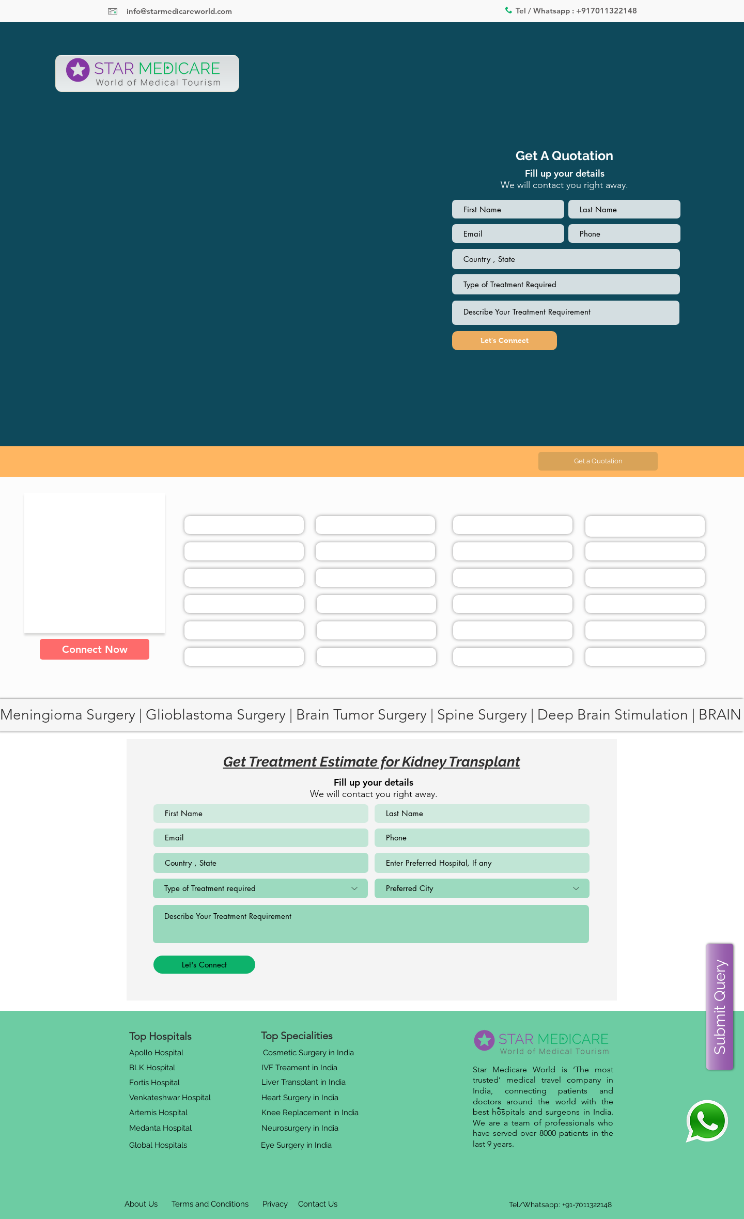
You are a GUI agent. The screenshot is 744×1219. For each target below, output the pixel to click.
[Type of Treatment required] (260, 888)
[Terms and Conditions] (209, 1204)
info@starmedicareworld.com (179, 11)
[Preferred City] (482, 888)
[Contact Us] (318, 1204)
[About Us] (141, 1204)
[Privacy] (275, 1204)
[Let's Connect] (504, 340)
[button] (598, 461)
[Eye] (707, 1121)
